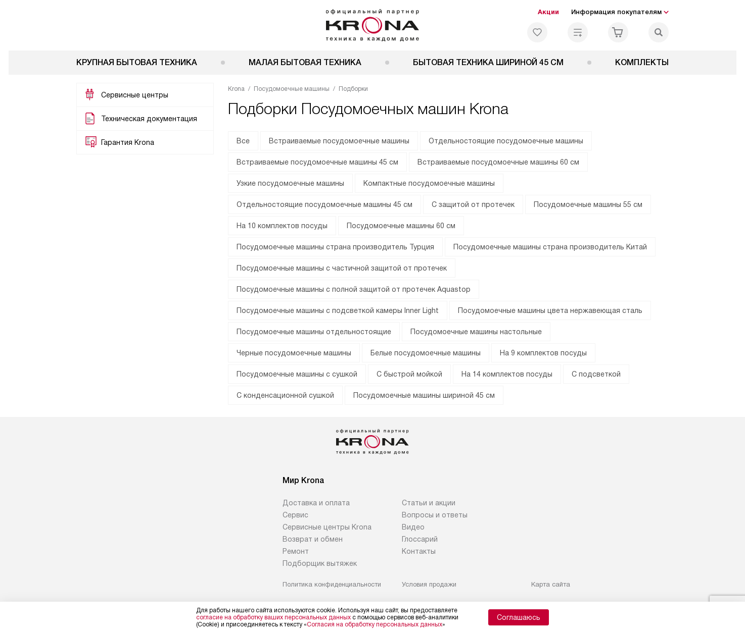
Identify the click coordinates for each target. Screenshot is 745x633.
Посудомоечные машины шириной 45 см (424, 395)
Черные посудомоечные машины (294, 353)
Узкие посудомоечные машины (290, 183)
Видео (413, 527)
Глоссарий (420, 539)
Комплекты (642, 62)
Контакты (419, 551)
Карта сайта (550, 584)
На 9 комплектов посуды (543, 353)
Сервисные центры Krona (327, 527)
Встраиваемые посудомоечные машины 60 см (498, 162)
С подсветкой (596, 374)
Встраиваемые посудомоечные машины (339, 141)
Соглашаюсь (518, 617)
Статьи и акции (428, 503)
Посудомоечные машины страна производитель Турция (335, 247)
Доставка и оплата (316, 503)
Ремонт (296, 551)
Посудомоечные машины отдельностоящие (314, 332)
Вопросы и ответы (435, 515)
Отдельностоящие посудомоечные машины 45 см (324, 204)
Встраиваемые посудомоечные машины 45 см (317, 162)
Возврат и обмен (313, 539)
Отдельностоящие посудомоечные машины (506, 141)
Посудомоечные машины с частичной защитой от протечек (342, 268)
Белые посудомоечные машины (425, 353)
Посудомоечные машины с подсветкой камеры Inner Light (338, 310)
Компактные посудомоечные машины (429, 183)
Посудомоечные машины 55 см (588, 204)
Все (243, 141)
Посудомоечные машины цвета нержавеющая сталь (550, 310)
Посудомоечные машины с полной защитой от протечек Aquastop (354, 289)
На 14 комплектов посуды (506, 374)
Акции (548, 12)
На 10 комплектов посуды (282, 226)
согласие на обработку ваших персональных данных (273, 617)
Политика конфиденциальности (332, 584)
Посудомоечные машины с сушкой (297, 374)
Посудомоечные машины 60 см (401, 226)
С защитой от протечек (473, 204)
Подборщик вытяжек (320, 563)
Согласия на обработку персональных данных (374, 624)
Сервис (295, 515)
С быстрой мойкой (409, 374)
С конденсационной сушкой (285, 395)
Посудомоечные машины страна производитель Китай (550, 247)
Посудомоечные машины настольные (476, 332)
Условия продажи (429, 584)
